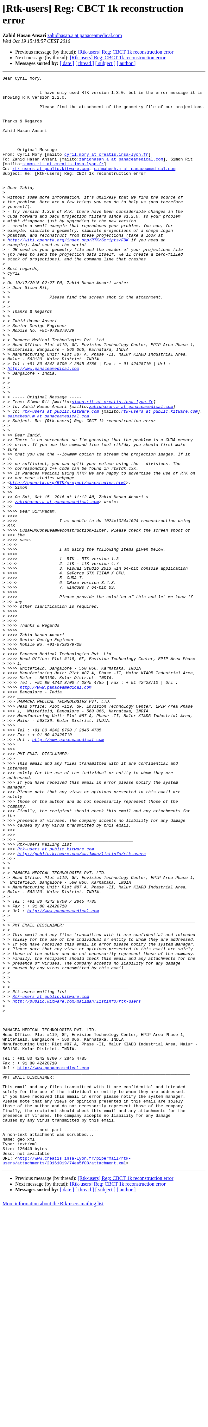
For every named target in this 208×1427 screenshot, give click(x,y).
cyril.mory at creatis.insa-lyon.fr (106, 170)
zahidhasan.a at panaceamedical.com (84, 35)
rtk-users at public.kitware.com (50, 187)
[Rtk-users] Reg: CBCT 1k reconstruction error (125, 52)
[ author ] (126, 63)
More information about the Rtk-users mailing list (53, 1421)
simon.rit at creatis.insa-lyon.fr (63, 182)
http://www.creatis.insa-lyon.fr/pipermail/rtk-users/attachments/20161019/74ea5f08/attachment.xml (67, 1378)
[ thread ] (84, 63)
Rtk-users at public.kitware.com (55, 1004)
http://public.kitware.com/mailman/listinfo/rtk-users (81, 1009)
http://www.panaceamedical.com (43, 427)
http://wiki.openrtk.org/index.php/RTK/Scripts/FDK (68, 273)
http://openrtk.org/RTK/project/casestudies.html (68, 564)
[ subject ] (105, 63)
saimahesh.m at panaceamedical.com (134, 187)
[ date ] (67, 63)
